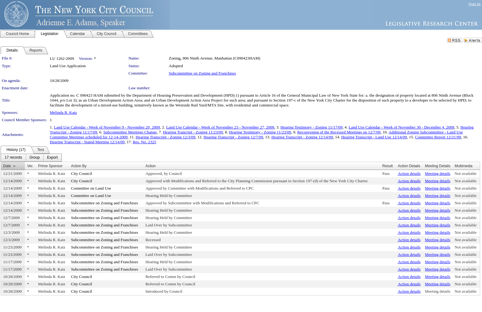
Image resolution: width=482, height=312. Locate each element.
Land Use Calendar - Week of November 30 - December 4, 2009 (401, 127)
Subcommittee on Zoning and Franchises (202, 73)
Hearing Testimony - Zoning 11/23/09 (260, 132)
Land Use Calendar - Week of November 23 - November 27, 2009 (220, 127)
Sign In (474, 4)
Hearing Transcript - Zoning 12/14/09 (302, 137)
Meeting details (437, 173)
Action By (79, 166)
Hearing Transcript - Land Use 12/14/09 (374, 137)
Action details (409, 173)
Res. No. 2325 (144, 142)
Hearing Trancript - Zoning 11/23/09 (193, 132)
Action (150, 166)
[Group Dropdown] (34, 157)
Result (387, 166)
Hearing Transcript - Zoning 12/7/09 (233, 137)
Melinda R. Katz (63, 112)
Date (7, 166)
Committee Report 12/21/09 (438, 137)
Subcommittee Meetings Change (130, 132)
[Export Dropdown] (52, 157)
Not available (465, 173)
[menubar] (31, 158)
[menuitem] (13, 157)
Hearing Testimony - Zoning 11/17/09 (311, 127)
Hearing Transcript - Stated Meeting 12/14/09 (87, 142)
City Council (81, 173)
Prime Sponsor (50, 166)
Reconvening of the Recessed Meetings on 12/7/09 (339, 132)
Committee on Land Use (91, 188)
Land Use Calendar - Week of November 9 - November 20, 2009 (107, 127)
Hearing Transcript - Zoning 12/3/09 (165, 137)
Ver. (30, 166)
